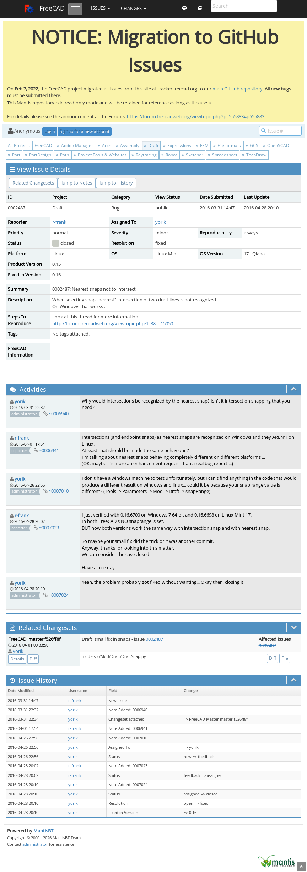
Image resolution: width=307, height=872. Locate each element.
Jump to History (116, 183)
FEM (202, 145)
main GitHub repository (237, 88)
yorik (160, 222)
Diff (33, 659)
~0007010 (59, 491)
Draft (151, 145)
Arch (104, 145)
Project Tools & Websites (100, 155)
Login (49, 131)
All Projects (19, 145)
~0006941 (49, 450)
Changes (133, 8)
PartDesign (38, 155)
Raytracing (144, 155)
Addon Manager (75, 145)
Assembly (127, 145)
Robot (169, 155)
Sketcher (192, 155)
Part (14, 155)
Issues (100, 8)
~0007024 (59, 595)
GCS (252, 145)
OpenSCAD (276, 145)
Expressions (177, 145)
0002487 (154, 639)
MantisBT (43, 830)
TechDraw (254, 155)
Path (62, 155)
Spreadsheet (222, 155)
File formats (227, 145)
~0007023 (49, 527)
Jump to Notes (76, 183)
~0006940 (59, 413)
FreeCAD (44, 9)
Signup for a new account (84, 131)
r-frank (59, 222)
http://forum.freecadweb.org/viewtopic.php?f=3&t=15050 (112, 323)
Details (17, 659)
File (284, 658)
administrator (35, 844)
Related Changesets (33, 183)
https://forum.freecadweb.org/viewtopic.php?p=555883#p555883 (195, 116)
